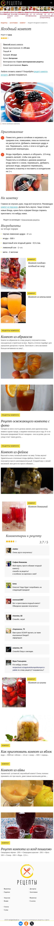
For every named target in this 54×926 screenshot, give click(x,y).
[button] (51, 3)
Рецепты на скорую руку (8, 15)
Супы (6, 910)
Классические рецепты (31, 220)
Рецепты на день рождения (41, 15)
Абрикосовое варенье (19, 13)
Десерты (33, 889)
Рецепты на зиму (30, 14)
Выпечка (7, 889)
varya (10, 35)
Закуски (7, 898)
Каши (6, 901)
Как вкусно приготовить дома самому (11, 3)
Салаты (33, 901)
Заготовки (33, 892)
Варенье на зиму (34, 14)
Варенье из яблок (27, 14)
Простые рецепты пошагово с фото (27, 874)
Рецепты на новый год (48, 15)
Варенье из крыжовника (52, 14)
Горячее (7, 892)
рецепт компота (13, 44)
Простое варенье (5, 13)
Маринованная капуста (37, 13)
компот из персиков (9, 207)
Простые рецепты (23, 13)
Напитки (33, 898)
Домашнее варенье (1, 13)
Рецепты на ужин (16, 14)
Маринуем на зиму (45, 14)
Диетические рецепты (12, 13)
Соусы (6, 907)
